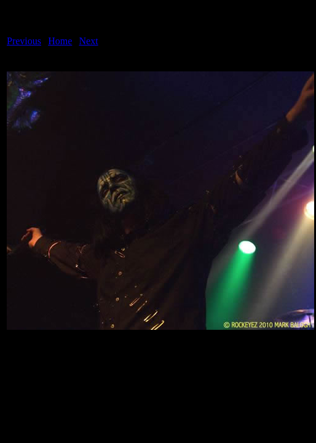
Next (88, 41)
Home (60, 41)
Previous (24, 41)
